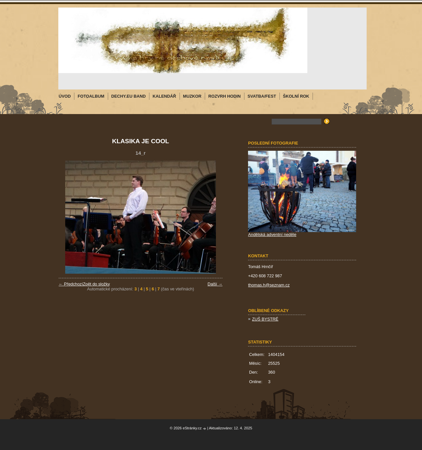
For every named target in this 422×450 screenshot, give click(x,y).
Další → (214, 284)
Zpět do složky (96, 284)
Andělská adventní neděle (272, 234)
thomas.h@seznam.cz (269, 285)
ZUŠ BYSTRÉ (265, 319)
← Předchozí (71, 284)
